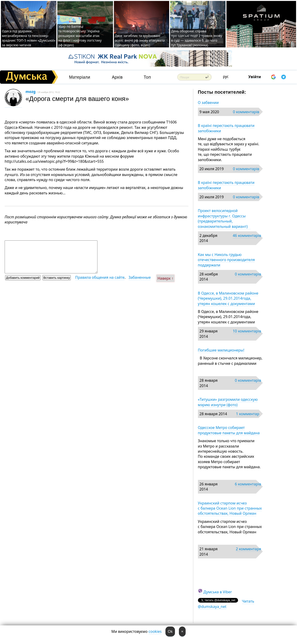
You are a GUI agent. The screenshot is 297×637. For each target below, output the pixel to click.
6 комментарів (248, 484)
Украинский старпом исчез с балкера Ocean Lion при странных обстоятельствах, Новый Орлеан (230, 508)
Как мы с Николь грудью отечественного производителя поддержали (226, 260)
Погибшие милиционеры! (221, 350)
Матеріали (79, 77)
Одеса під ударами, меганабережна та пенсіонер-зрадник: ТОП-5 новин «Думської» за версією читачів (28, 38)
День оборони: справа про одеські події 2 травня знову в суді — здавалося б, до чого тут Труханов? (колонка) (196, 38)
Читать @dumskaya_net (226, 604)
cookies (154, 631)
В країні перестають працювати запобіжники (226, 128)
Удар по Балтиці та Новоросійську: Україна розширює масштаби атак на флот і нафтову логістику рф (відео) (80, 35)
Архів (117, 77)
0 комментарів (246, 111)
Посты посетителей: (222, 92)
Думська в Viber (217, 591)
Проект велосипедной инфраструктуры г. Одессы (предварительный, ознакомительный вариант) (224, 218)
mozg (31, 91)
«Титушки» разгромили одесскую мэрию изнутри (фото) (228, 402)
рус (226, 76)
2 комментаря (248, 548)
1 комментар (247, 413)
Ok (170, 631)
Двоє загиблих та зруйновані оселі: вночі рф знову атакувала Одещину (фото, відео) (140, 40)
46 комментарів (247, 235)
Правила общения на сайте (100, 277)
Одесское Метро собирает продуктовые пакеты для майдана (229, 430)
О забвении (208, 102)
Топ (147, 77)
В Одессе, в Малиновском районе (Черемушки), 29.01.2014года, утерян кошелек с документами (228, 298)
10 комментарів (247, 331)
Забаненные (140, 277)
